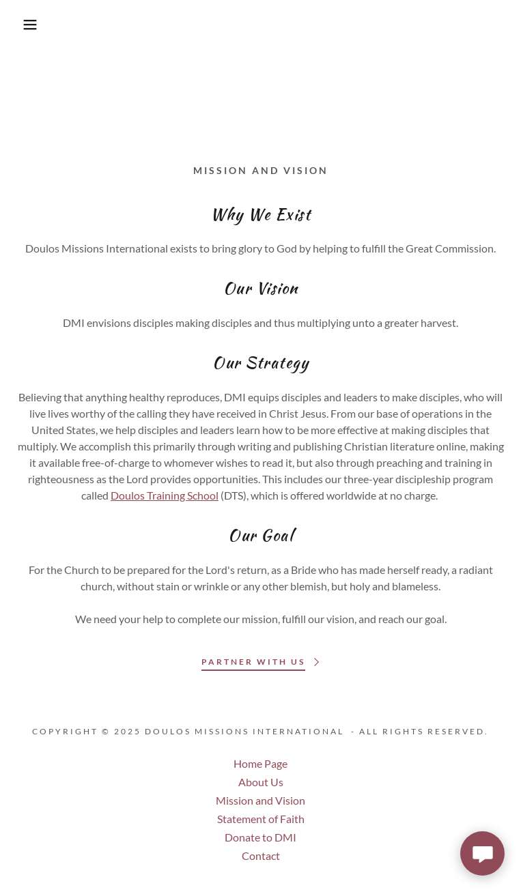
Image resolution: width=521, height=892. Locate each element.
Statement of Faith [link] (261, 818)
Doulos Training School (165, 495)
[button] (33, 24)
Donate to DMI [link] (260, 837)
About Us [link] (260, 781)
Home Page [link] (260, 763)
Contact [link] (261, 855)
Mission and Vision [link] (260, 800)
